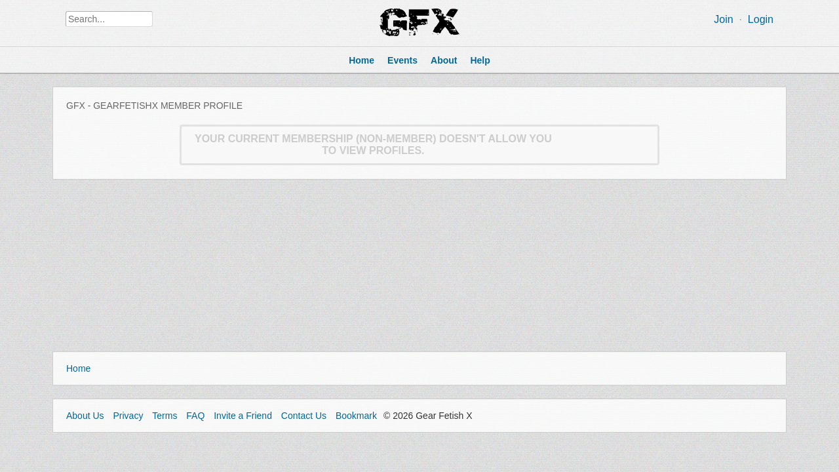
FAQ (195, 415)
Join (723, 19)
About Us (85, 415)
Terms (164, 415)
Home (78, 368)
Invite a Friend (243, 415)
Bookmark (356, 415)
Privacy (128, 415)
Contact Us (303, 415)
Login (760, 19)
